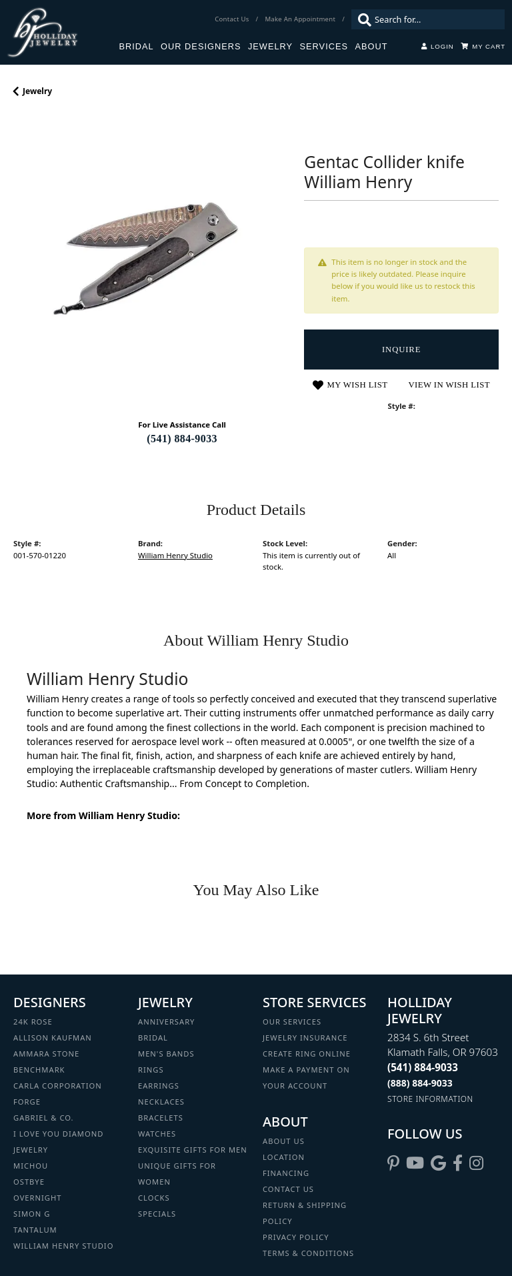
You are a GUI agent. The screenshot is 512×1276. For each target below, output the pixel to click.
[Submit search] (361, 19)
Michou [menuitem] (30, 1166)
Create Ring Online (307, 1054)
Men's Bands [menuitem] (166, 1054)
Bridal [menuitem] (153, 1038)
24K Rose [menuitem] (33, 1022)
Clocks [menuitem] (154, 1198)
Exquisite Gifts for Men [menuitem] (192, 1150)
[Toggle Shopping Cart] (483, 47)
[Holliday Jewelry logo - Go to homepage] (63, 32)
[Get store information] (430, 1099)
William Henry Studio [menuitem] (63, 1246)
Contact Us (288, 1189)
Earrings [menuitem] (158, 1086)
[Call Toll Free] (420, 1083)
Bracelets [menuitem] (160, 1118)
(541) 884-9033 (182, 438)
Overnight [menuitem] (37, 1198)
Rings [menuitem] (151, 1070)
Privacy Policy (296, 1237)
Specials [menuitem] (157, 1214)
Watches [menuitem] (157, 1134)
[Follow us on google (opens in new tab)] (438, 1163)
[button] (437, 47)
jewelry (37, 91)
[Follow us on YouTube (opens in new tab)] (415, 1163)
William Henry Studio (175, 555)
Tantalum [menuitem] (35, 1230)
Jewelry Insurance (305, 1038)
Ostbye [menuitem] (29, 1182)
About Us (284, 1141)
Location (284, 1157)
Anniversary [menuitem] (166, 1022)
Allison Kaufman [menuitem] (52, 1038)
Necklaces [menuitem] (161, 1102)
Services (324, 46)
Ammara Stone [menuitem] (46, 1054)
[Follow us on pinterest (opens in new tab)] (393, 1163)
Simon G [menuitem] (31, 1214)
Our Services (292, 1022)
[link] (233, 19)
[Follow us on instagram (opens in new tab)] (476, 1163)
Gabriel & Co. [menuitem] (43, 1118)
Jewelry (270, 46)
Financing (286, 1173)
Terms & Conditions (308, 1253)
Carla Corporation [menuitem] (57, 1086)
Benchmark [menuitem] (39, 1070)
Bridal (136, 46)
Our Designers (201, 46)
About (371, 46)
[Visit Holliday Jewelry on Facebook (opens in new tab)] (458, 1163)
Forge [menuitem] (27, 1102)
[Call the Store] (422, 1067)
